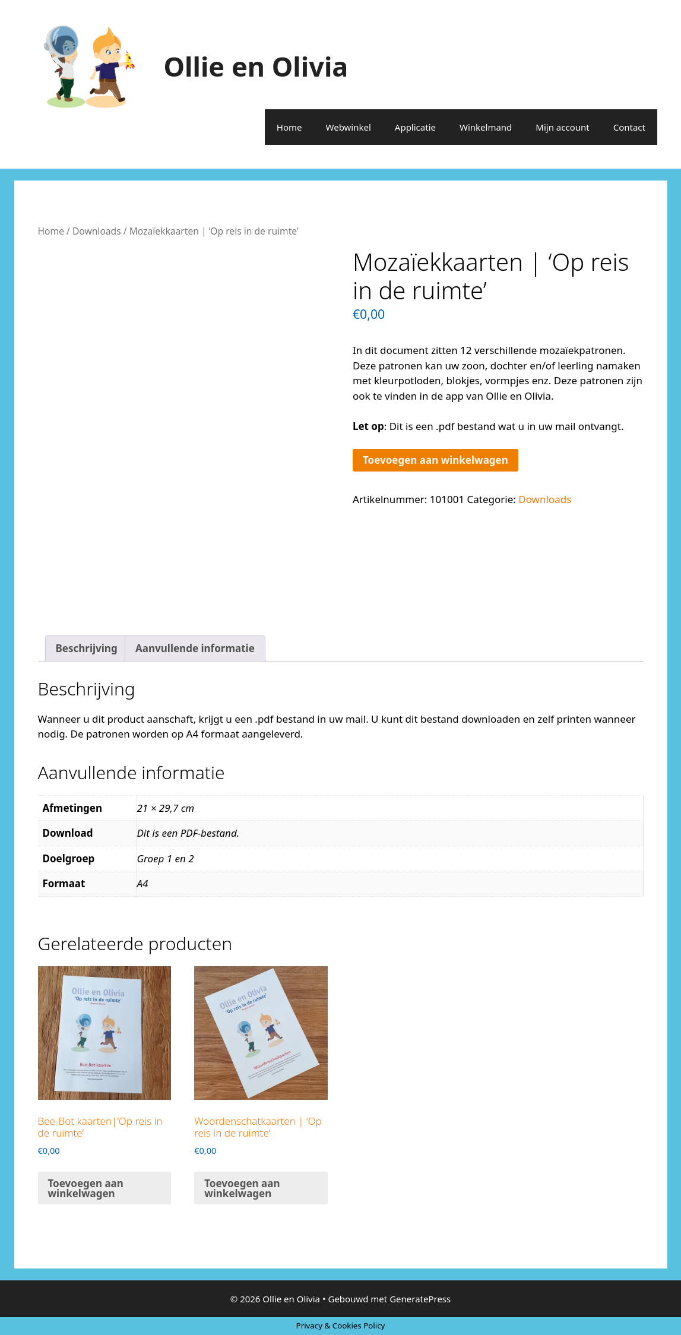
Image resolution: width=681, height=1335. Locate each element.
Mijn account (562, 127)
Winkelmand (486, 127)
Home (289, 127)
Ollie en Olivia (256, 66)
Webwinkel (348, 127)
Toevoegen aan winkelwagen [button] (85, 1188)
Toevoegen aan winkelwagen (435, 460)
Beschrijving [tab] (87, 648)
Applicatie (415, 127)
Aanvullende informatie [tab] (195, 648)
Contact (629, 127)
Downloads (96, 231)
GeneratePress (420, 1299)
